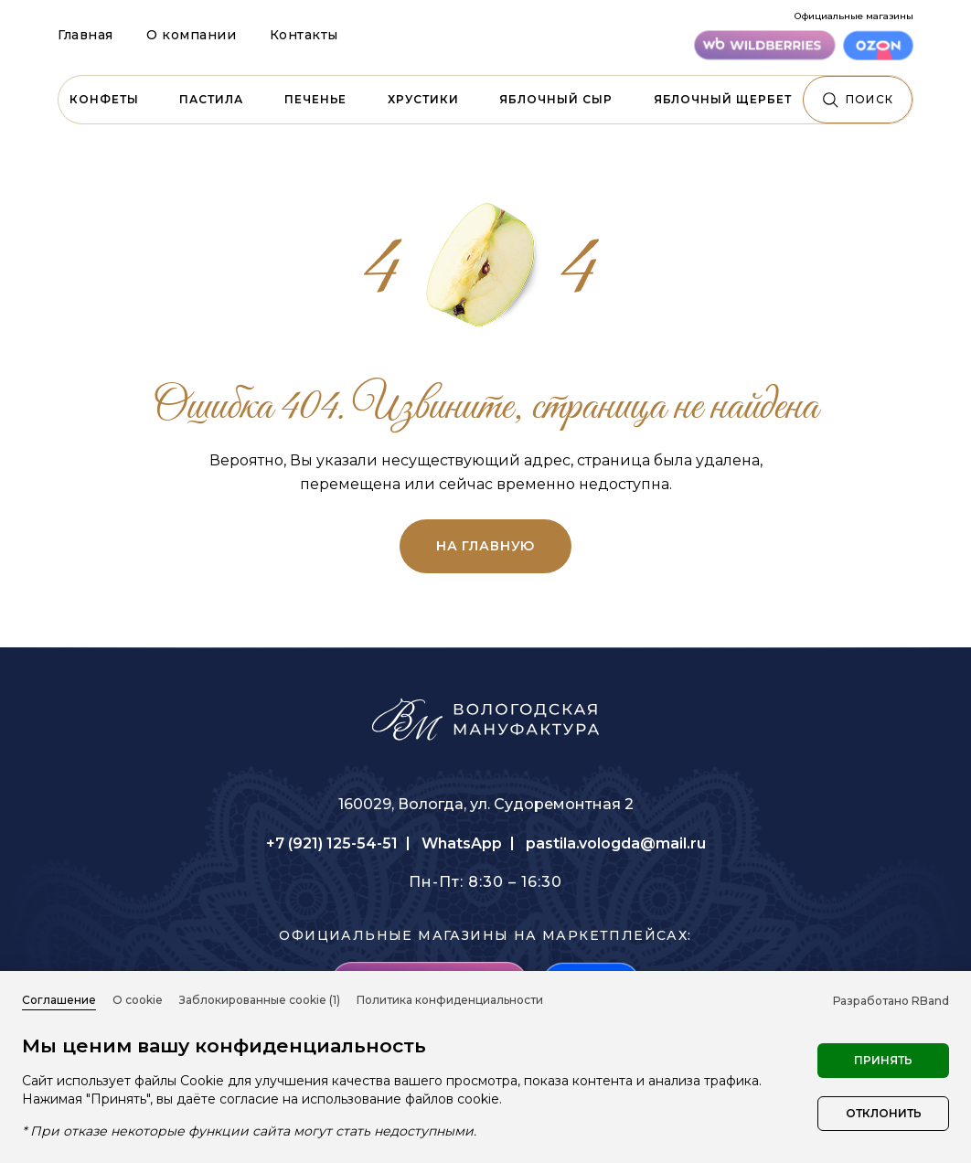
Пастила (211, 99)
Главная (85, 35)
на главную (485, 546)
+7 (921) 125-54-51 (332, 843)
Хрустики (423, 99)
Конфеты (104, 99)
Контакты (304, 35)
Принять (883, 1060)
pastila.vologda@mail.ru (616, 843)
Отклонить (884, 1113)
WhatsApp (461, 843)
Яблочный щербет (723, 99)
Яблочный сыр (556, 99)
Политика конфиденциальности (450, 1000)
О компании (191, 35)
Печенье (315, 99)
